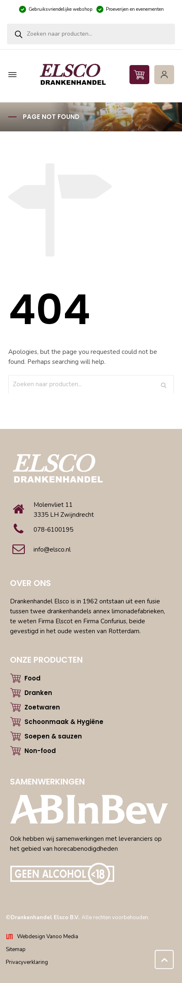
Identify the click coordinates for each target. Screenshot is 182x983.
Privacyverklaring (27, 962)
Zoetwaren (42, 707)
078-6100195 (53, 529)
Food (32, 678)
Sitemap (16, 949)
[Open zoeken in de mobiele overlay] (91, 34)
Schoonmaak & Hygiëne (63, 721)
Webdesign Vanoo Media (47, 936)
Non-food (40, 750)
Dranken (38, 692)
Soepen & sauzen (53, 736)
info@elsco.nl (52, 549)
